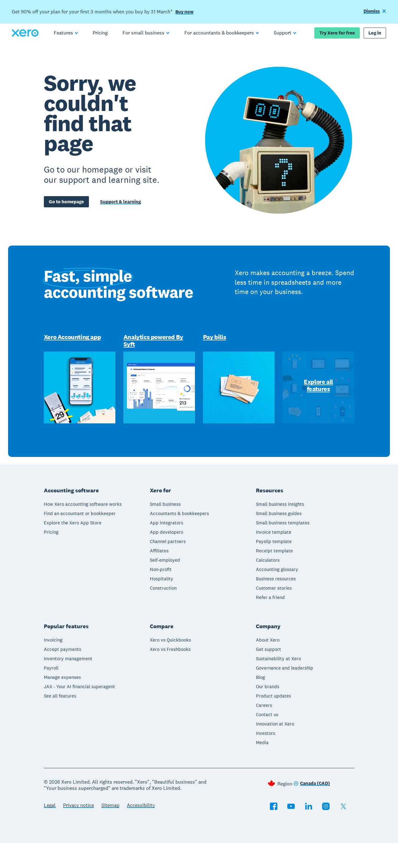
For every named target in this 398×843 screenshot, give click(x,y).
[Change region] (312, 783)
